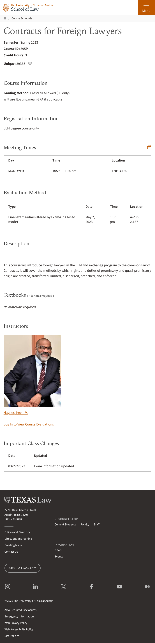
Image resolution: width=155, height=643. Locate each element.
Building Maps (13, 545)
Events (59, 556)
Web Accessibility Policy (18, 629)
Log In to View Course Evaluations (29, 424)
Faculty (84, 524)
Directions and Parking (18, 539)
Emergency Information (19, 616)
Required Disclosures (20, 610)
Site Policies (11, 636)
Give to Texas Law (22, 568)
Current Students (65, 524)
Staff (97, 524)
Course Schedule (21, 18)
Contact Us (11, 552)
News (58, 550)
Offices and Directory (17, 532)
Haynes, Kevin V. (32, 375)
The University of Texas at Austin (33, 601)
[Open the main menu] (146, 7)
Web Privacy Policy (15, 623)
